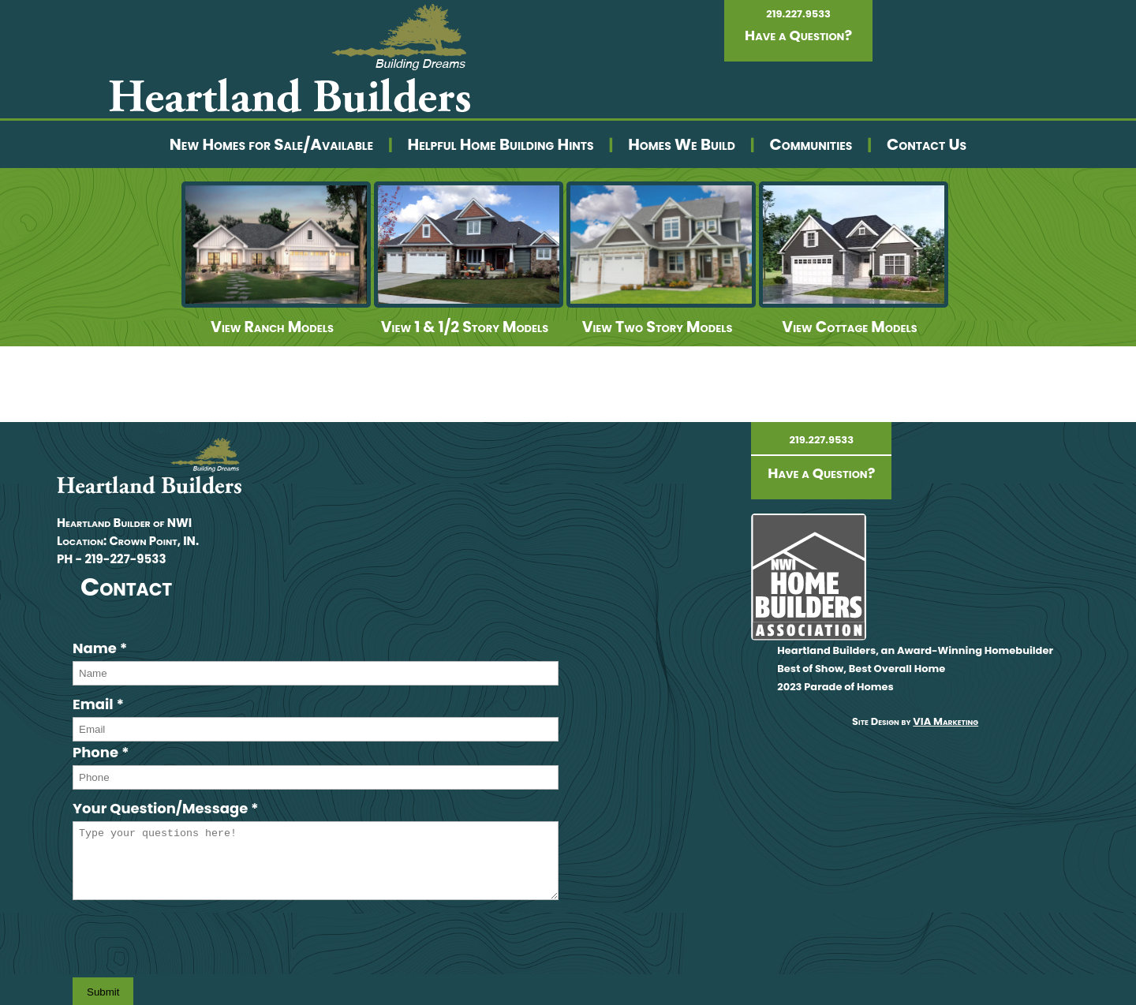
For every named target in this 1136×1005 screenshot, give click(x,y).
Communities (810, 144)
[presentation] (192, 939)
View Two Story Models (657, 327)
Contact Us (926, 144)
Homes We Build (681, 144)
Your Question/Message (166, 808)
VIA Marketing (945, 721)
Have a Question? (798, 35)
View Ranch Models (272, 327)
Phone (101, 752)
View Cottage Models (849, 327)
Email (98, 704)
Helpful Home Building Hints (501, 144)
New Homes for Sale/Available (271, 144)
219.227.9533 (798, 13)
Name (100, 648)
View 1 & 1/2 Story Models (465, 327)
